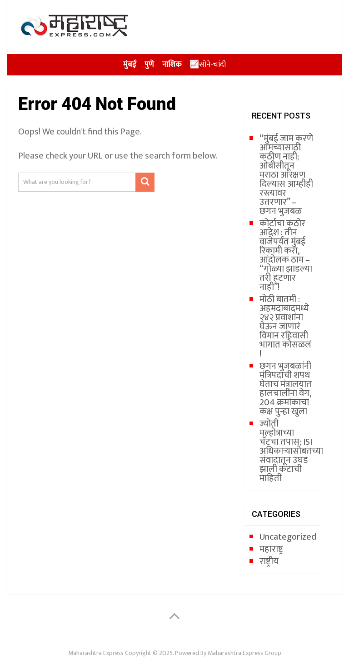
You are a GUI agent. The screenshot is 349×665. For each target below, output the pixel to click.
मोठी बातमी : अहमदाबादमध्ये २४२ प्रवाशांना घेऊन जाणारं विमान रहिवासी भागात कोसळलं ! (285, 327)
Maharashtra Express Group (244, 653)
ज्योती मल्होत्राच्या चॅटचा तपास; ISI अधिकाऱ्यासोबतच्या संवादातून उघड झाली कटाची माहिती (291, 451)
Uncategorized (287, 537)
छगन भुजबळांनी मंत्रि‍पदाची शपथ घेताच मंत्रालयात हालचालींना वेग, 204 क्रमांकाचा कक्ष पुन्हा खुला (285, 388)
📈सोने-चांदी (207, 64)
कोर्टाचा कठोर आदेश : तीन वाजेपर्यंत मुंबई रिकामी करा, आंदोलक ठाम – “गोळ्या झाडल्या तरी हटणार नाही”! (285, 255)
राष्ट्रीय (269, 561)
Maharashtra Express (96, 653)
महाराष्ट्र (271, 549)
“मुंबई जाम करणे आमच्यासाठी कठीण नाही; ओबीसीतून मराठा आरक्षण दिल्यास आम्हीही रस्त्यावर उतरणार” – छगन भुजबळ (286, 175)
